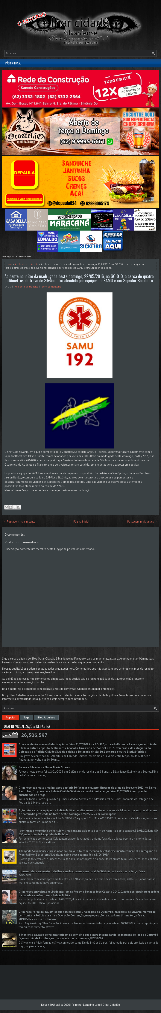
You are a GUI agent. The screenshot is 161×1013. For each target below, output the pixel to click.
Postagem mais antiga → (142, 521)
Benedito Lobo (92, 1005)
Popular (10, 717)
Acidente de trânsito (26, 264)
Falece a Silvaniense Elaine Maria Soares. (44, 767)
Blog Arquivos (46, 717)
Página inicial (13, 63)
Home (9, 264)
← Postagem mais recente (19, 521)
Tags (26, 717)
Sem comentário (51, 286)
